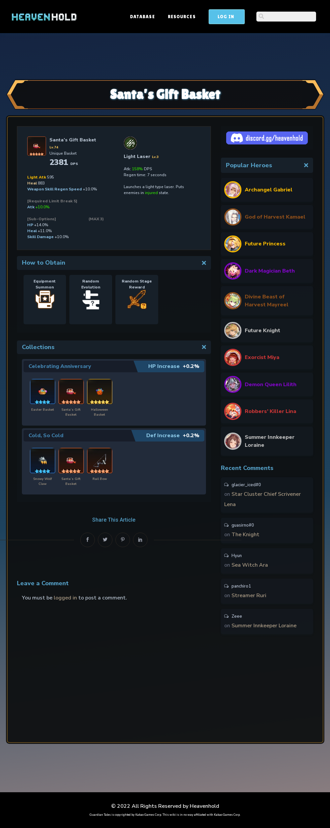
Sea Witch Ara (249, 566)
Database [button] (193, 16)
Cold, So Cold (46, 435)
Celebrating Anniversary (61, 366)
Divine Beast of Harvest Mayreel (267, 300)
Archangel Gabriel (269, 189)
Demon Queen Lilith (271, 384)
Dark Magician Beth (270, 271)
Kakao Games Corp (148, 815)
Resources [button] (232, 16)
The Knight (245, 536)
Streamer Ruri (248, 597)
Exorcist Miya (262, 357)
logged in (65, 597)
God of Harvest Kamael (275, 217)
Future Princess (265, 243)
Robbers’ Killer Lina (270, 411)
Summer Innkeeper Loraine (270, 441)
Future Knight (262, 330)
